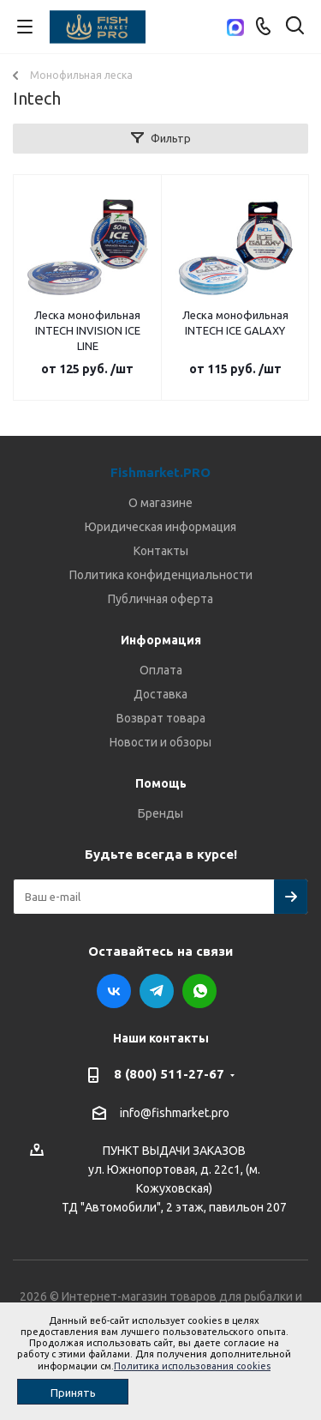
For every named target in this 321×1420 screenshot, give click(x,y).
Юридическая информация (160, 527)
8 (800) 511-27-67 (169, 1074)
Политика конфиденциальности (161, 575)
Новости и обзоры (160, 742)
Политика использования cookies (192, 1366)
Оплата (161, 670)
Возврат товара (160, 718)
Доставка (160, 694)
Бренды (160, 813)
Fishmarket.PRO (160, 472)
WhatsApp (199, 991)
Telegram (157, 991)
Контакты (161, 551)
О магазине (160, 503)
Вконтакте (114, 991)
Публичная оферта (160, 599)
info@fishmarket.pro (174, 1113)
